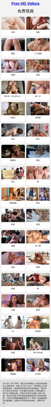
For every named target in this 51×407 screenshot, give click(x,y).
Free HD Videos (25, 3)
